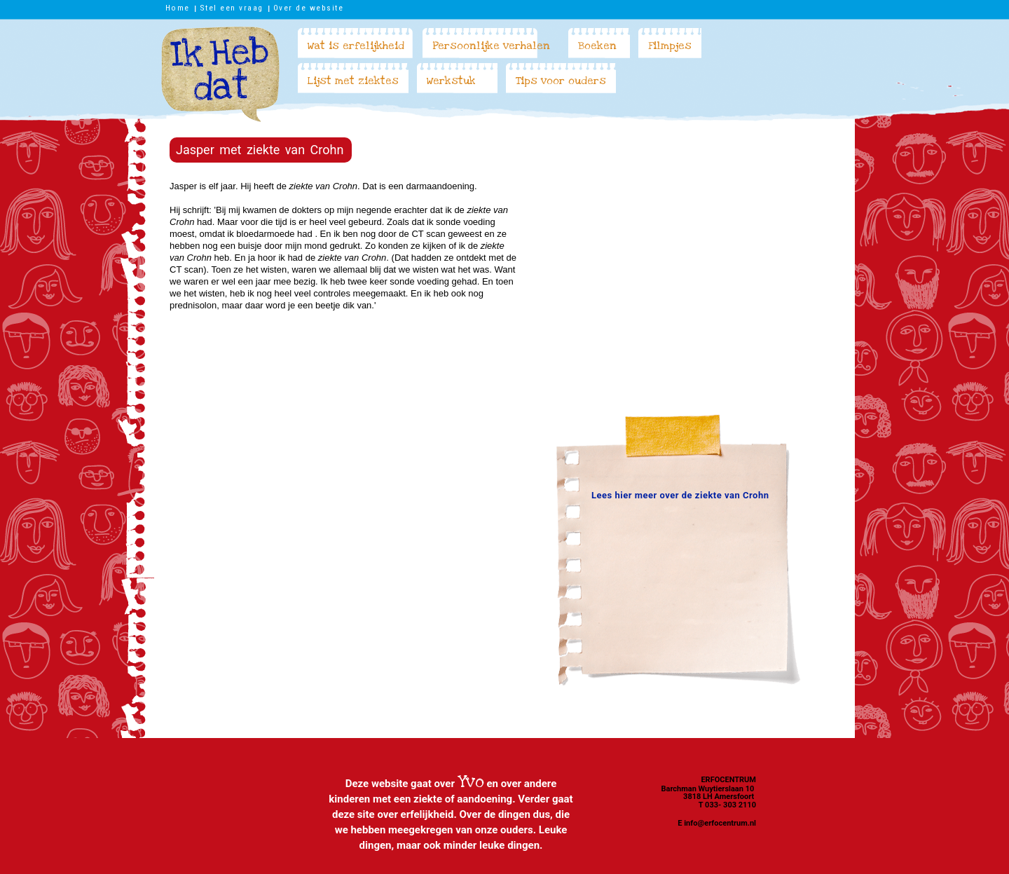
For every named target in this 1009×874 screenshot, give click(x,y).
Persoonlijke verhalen (491, 46)
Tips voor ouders (561, 81)
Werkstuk (451, 81)
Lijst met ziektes (353, 81)
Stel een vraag (231, 8)
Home (177, 8)
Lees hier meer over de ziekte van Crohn (680, 495)
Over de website (308, 8)
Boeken (597, 46)
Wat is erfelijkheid (356, 46)
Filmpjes (670, 46)
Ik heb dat (220, 74)
